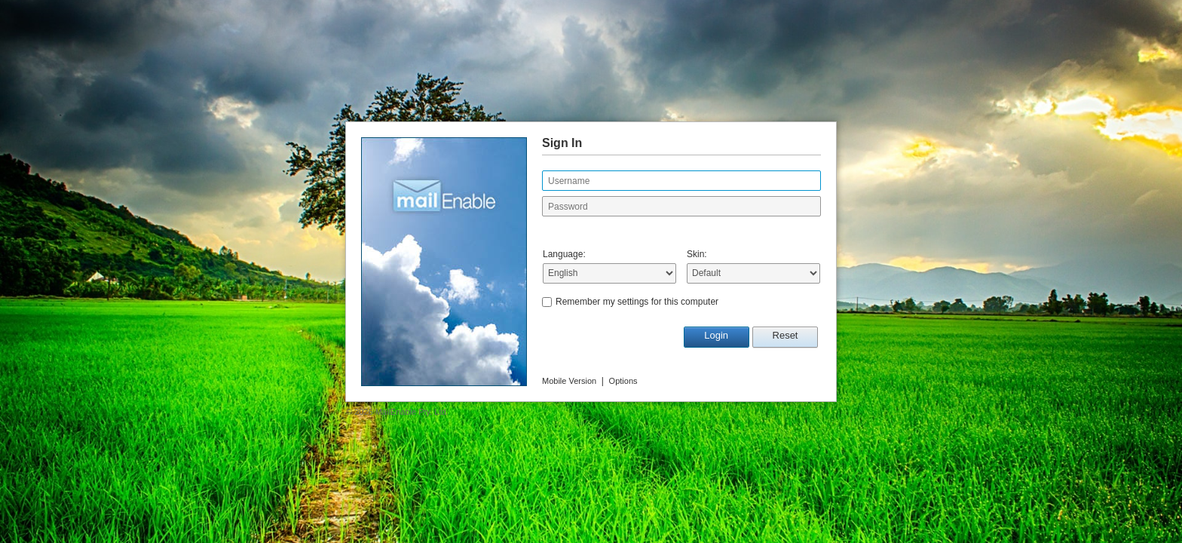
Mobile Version (569, 380)
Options (623, 380)
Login (716, 335)
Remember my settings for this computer (637, 301)
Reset (785, 335)
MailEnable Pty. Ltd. (412, 411)
